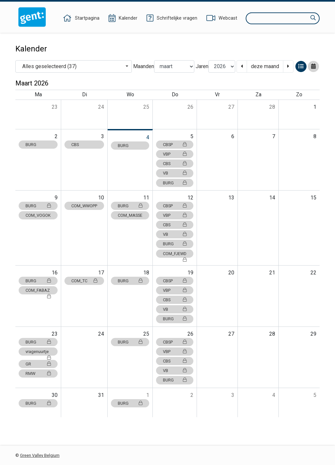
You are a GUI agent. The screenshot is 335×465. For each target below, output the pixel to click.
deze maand (265, 66)
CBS (75, 144)
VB (174, 173)
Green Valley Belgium (40, 455)
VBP (174, 154)
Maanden (143, 66)
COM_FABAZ (38, 291)
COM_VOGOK (38, 215)
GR (38, 364)
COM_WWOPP (84, 205)
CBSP (174, 144)
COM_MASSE (130, 215)
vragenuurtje (38, 352)
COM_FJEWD (174, 254)
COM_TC (84, 280)
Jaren (202, 66)
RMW (38, 373)
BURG (31, 144)
